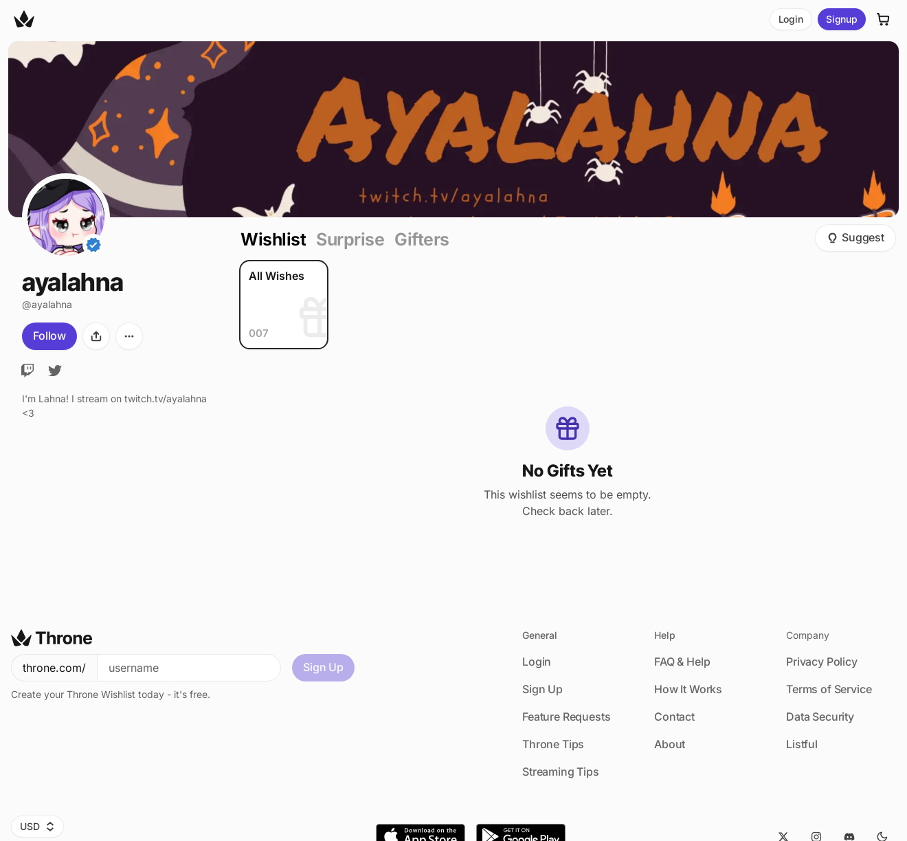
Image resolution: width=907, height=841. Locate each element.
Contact (674, 716)
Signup (842, 19)
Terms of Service (828, 689)
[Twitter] (55, 371)
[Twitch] (27, 371)
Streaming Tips (560, 771)
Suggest (855, 237)
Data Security (820, 716)
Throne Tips (553, 744)
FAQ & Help (682, 661)
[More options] (129, 336)
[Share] (96, 336)
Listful (802, 744)
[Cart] (883, 19)
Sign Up (323, 667)
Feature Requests (566, 716)
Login (791, 19)
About (669, 744)
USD (37, 826)
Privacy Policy (822, 661)
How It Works (688, 689)
